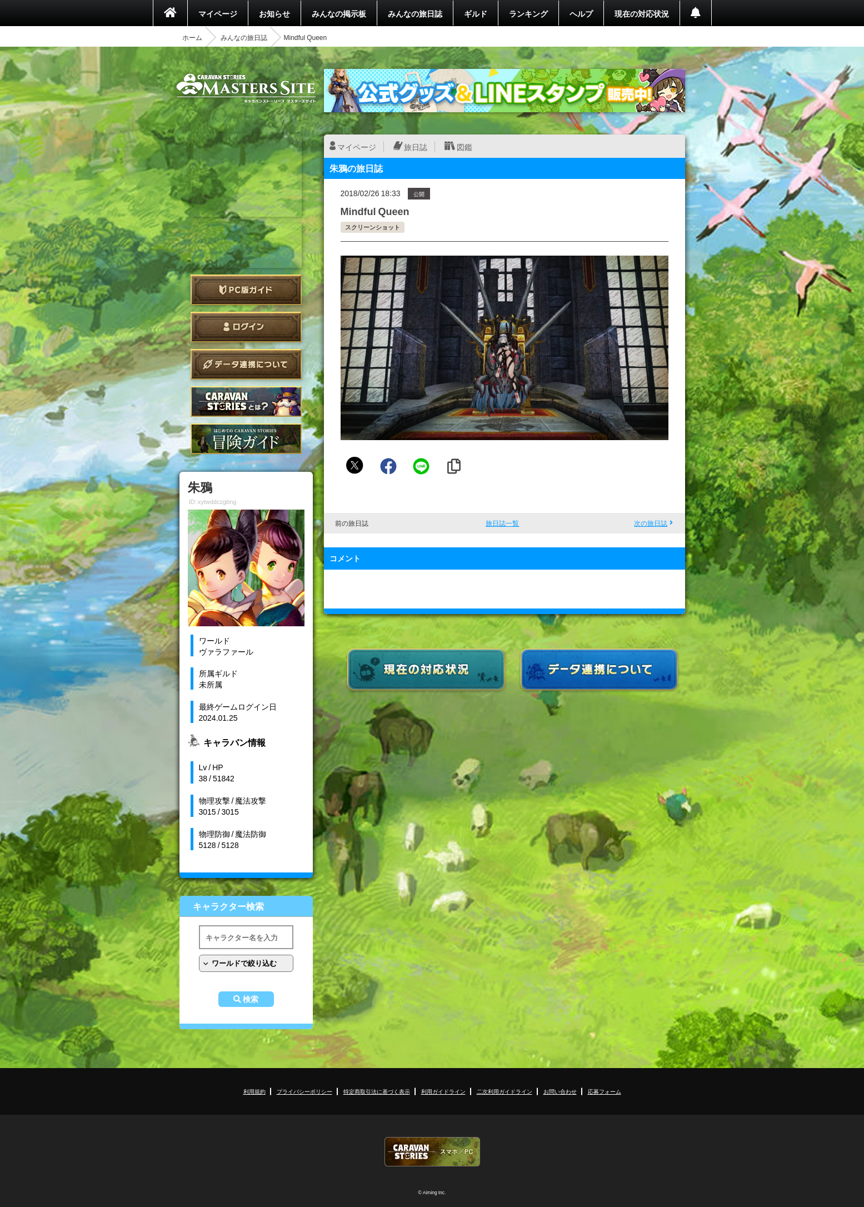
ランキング (528, 13)
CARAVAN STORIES (432, 1151)
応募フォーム (604, 1091)
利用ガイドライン (443, 1091)
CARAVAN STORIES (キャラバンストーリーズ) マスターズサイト (246, 88)
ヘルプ (581, 13)
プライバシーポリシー (304, 1091)
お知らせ (274, 13)
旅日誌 (415, 146)
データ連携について (246, 364)
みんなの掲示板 (339, 13)
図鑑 (464, 146)
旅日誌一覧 (502, 523)
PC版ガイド (246, 290)
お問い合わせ (560, 1091)
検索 (250, 999)
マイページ (217, 13)
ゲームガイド (246, 438)
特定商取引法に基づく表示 (376, 1091)
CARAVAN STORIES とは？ (246, 401)
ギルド (475, 13)
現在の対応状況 (642, 13)
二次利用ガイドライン (504, 1091)
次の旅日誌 (650, 523)
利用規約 (254, 1091)
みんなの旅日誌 (415, 13)
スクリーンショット (372, 227)
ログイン (246, 327)
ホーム (192, 37)
